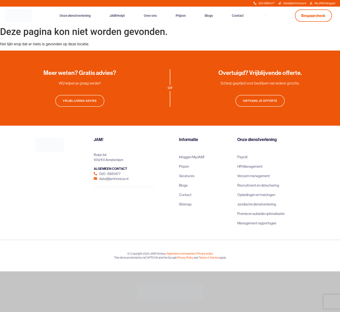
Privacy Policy (185, 257)
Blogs (209, 15)
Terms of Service (209, 257)
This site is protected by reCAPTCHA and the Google (145, 257)
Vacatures (186, 176)
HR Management (250, 166)
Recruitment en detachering (258, 185)
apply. (222, 257)
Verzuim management (253, 176)
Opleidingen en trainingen (256, 194)
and (196, 257)
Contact (238, 15)
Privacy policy (205, 253)
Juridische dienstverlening (256, 204)
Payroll (242, 157)
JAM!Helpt (117, 15)
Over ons (150, 15)
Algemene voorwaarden (180, 253)
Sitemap (185, 204)
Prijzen (181, 15)
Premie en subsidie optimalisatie (261, 213)
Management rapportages (256, 223)
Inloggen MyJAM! (191, 157)
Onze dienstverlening (75, 15)
